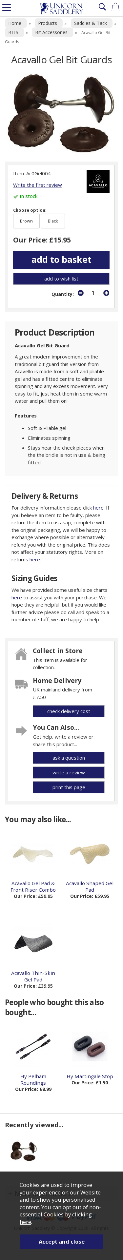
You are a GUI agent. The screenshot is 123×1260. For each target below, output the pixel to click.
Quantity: (62, 294)
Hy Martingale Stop (90, 1076)
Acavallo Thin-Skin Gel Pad (33, 976)
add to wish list (61, 278)
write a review (68, 772)
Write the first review (37, 185)
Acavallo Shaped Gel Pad (89, 886)
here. (99, 507)
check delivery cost (68, 711)
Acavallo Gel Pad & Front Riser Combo (33, 886)
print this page (68, 787)
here (35, 559)
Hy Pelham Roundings (33, 1079)
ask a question (68, 757)
